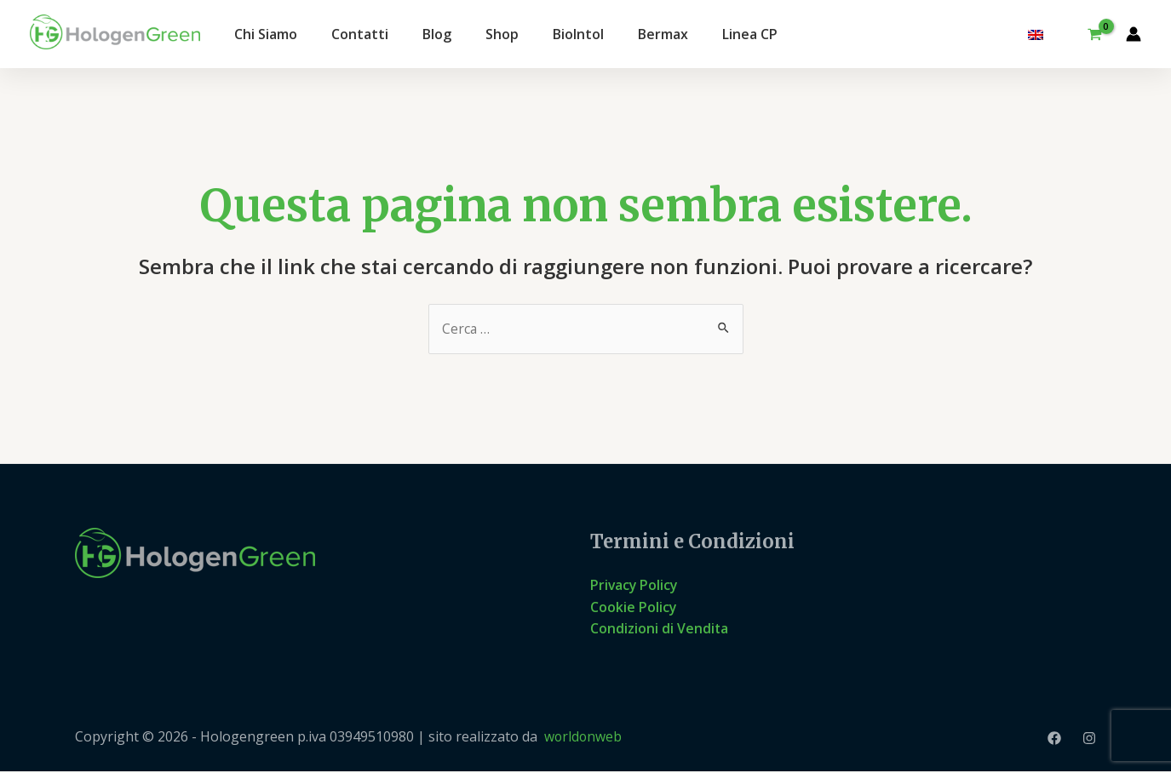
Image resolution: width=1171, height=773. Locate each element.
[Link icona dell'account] (1133, 34)
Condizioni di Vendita (659, 629)
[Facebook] (1054, 739)
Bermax (663, 34)
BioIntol (578, 34)
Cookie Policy (633, 607)
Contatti (359, 34)
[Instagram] (1089, 739)
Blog (436, 34)
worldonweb (583, 738)
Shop (502, 34)
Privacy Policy (635, 585)
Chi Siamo (265, 34)
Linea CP (750, 34)
